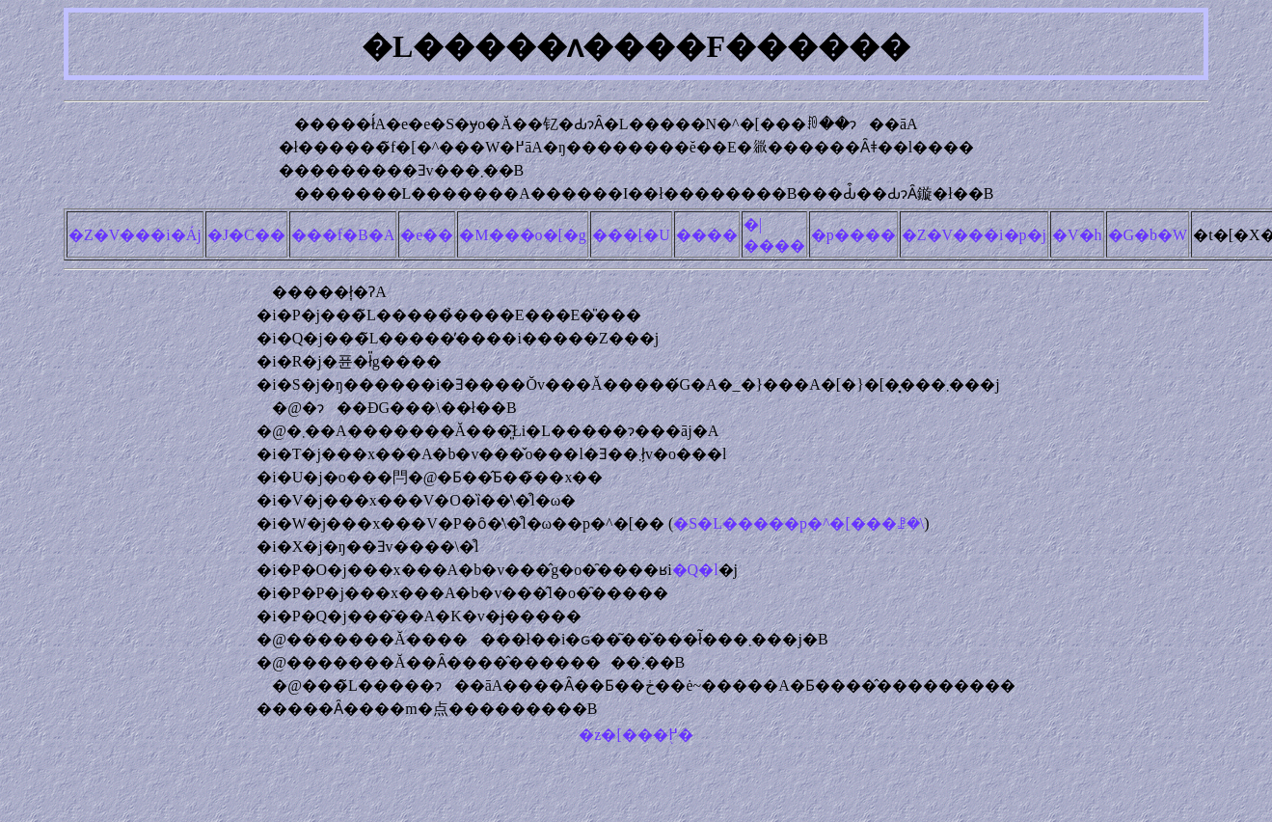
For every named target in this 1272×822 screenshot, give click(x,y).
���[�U (631, 235)
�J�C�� (246, 235)
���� (707, 235)
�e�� (426, 235)
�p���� (853, 235)
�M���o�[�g (522, 235)
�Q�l (695, 570)
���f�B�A (343, 235)
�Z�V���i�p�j (974, 235)
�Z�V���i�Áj (135, 235)
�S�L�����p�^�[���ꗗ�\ (798, 523)
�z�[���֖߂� (635, 734)
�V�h (1077, 235)
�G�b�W (1148, 235)
